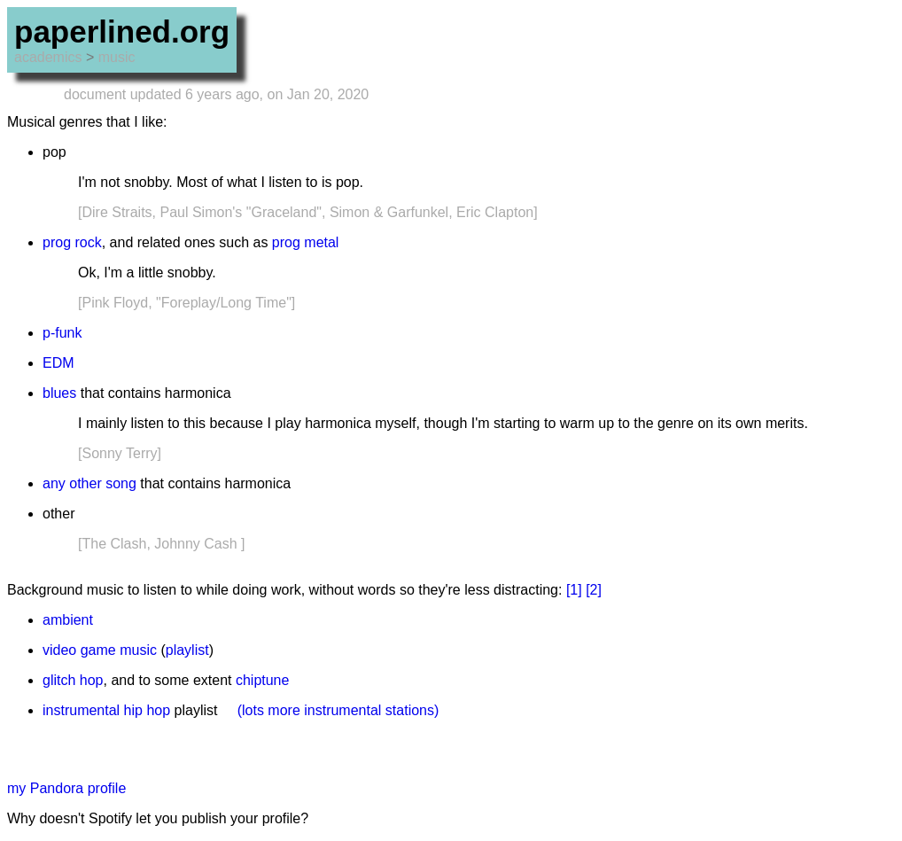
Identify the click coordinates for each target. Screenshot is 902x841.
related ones (176, 242)
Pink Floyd (115, 302)
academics (48, 57)
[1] (574, 589)
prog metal (305, 242)
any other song (89, 483)
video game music (100, 650)
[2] (594, 589)
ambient (68, 619)
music (117, 57)
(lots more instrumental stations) (338, 710)
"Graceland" (284, 212)
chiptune (263, 680)
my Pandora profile (66, 788)
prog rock (72, 242)
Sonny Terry (119, 453)
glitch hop (73, 680)
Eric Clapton (494, 212)
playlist (187, 650)
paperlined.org (121, 31)
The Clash (114, 543)
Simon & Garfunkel (389, 212)
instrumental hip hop (106, 710)
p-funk (62, 332)
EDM (58, 362)
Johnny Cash (195, 543)
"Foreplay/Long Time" (224, 302)
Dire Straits (117, 212)
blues (59, 393)
